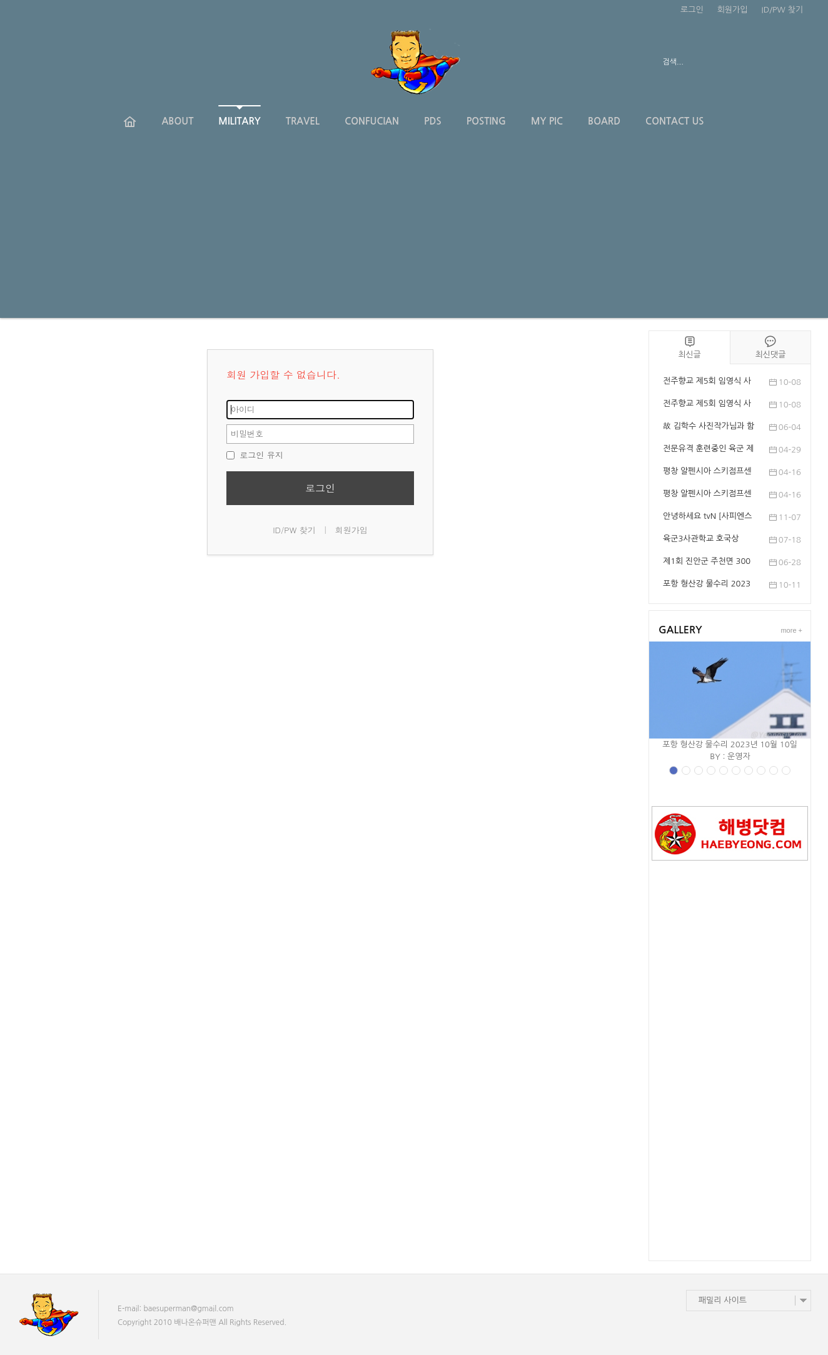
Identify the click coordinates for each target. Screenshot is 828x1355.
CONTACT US (674, 121)
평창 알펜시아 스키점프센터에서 (707, 494)
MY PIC (547, 121)
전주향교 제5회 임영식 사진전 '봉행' (707, 404)
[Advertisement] (414, 230)
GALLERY (680, 630)
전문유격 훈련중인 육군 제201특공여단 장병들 (708, 449)
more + (791, 630)
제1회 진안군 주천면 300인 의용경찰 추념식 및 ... (706, 562)
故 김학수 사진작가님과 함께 (708, 427)
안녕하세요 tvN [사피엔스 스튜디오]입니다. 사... (707, 517)
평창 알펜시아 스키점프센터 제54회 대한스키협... (707, 472)
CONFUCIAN (372, 121)
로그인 (692, 10)
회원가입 (732, 10)
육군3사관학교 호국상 (701, 538)
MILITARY (239, 115)
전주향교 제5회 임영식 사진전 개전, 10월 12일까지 (708, 382)
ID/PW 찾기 (782, 10)
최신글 (689, 347)
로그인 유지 (254, 455)
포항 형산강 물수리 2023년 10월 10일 (706, 585)
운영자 (738, 756)
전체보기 (53, 62)
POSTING (486, 121)
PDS (433, 121)
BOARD (604, 121)
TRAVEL (303, 121)
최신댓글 (770, 347)
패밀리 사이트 (723, 1300)
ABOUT (177, 121)
